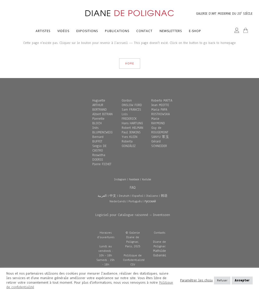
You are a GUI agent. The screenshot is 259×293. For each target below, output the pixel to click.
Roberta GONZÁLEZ (129, 143)
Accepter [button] (242, 280)
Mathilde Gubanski (159, 253)
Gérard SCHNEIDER (159, 143)
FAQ (133, 187)
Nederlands (118, 201)
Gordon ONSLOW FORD (132, 102)
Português (135, 201)
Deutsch (124, 196)
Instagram (120, 179)
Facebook (134, 179)
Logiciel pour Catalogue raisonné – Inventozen (132, 214)
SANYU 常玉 (160, 137)
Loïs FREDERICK (129, 116)
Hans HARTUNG (132, 123)
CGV (132, 264)
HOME (129, 63)
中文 (113, 196)
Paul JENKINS (131, 132)
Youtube (146, 179)
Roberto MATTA (161, 100)
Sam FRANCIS (131, 109)
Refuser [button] (222, 280)
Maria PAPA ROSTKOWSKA (160, 111)
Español (137, 196)
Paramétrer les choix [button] (196, 280)
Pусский (150, 201)
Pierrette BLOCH (98, 121)
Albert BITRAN (102, 114)
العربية (102, 196)
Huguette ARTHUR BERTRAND (99, 105)
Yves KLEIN (129, 137)
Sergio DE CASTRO (99, 148)
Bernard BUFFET (97, 139)
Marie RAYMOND (158, 121)
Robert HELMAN (132, 128)
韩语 (164, 196)
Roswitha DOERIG (98, 157)
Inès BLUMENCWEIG (102, 130)
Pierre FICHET (102, 164)
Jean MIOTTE (160, 105)
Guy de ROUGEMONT (159, 130)
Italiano (152, 196)
